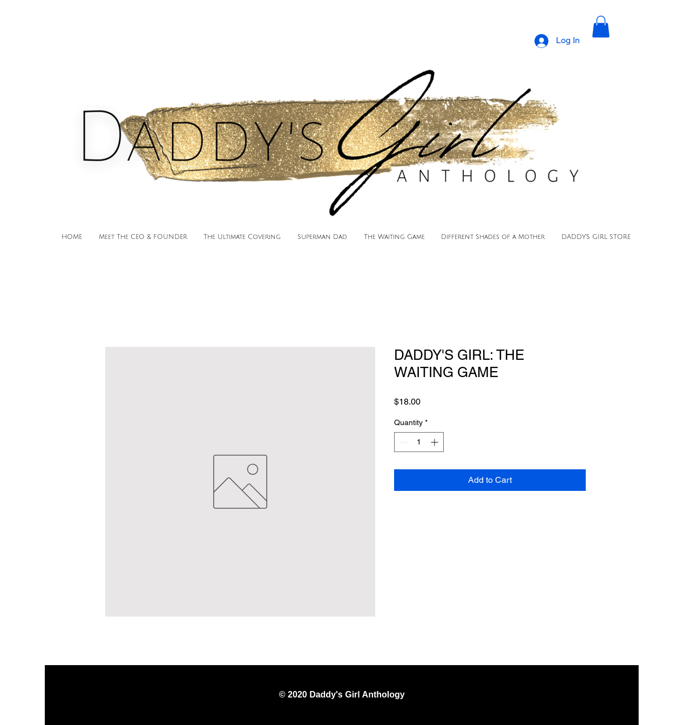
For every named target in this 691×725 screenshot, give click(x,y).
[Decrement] (402, 442)
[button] (601, 27)
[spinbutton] (419, 442)
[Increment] (435, 442)
